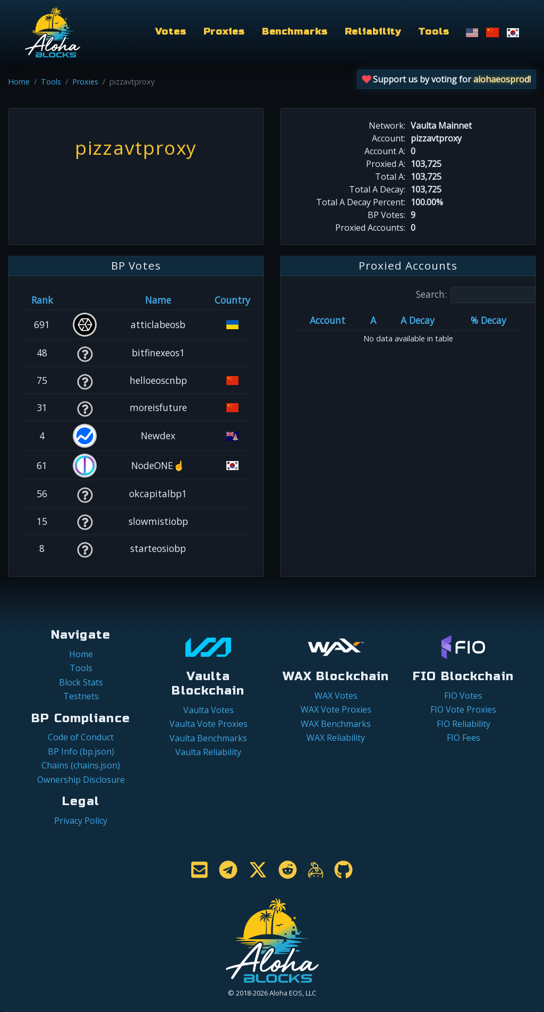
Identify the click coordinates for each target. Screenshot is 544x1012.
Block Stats (81, 682)
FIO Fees (463, 737)
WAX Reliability (336, 737)
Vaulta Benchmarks (208, 738)
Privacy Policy (80, 820)
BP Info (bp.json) (81, 751)
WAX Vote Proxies (336, 709)
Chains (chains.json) (80, 765)
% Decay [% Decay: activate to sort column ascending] (488, 320)
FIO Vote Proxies (463, 709)
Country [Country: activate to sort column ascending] (232, 300)
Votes (170, 31)
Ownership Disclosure (81, 779)
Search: (479, 295)
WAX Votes (336, 695)
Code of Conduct (81, 737)
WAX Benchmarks (336, 724)
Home (19, 82)
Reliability (373, 31)
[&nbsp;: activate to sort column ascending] (84, 300)
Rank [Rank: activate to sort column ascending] (42, 300)
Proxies (224, 31)
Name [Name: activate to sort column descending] (158, 300)
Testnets (81, 696)
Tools (433, 31)
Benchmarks (295, 31)
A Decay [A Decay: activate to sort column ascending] (418, 320)
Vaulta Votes (208, 710)
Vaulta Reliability (208, 752)
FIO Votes (463, 695)
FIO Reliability (463, 724)
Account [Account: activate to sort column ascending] (327, 320)
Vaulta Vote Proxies (208, 724)
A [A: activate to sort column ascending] (373, 320)
